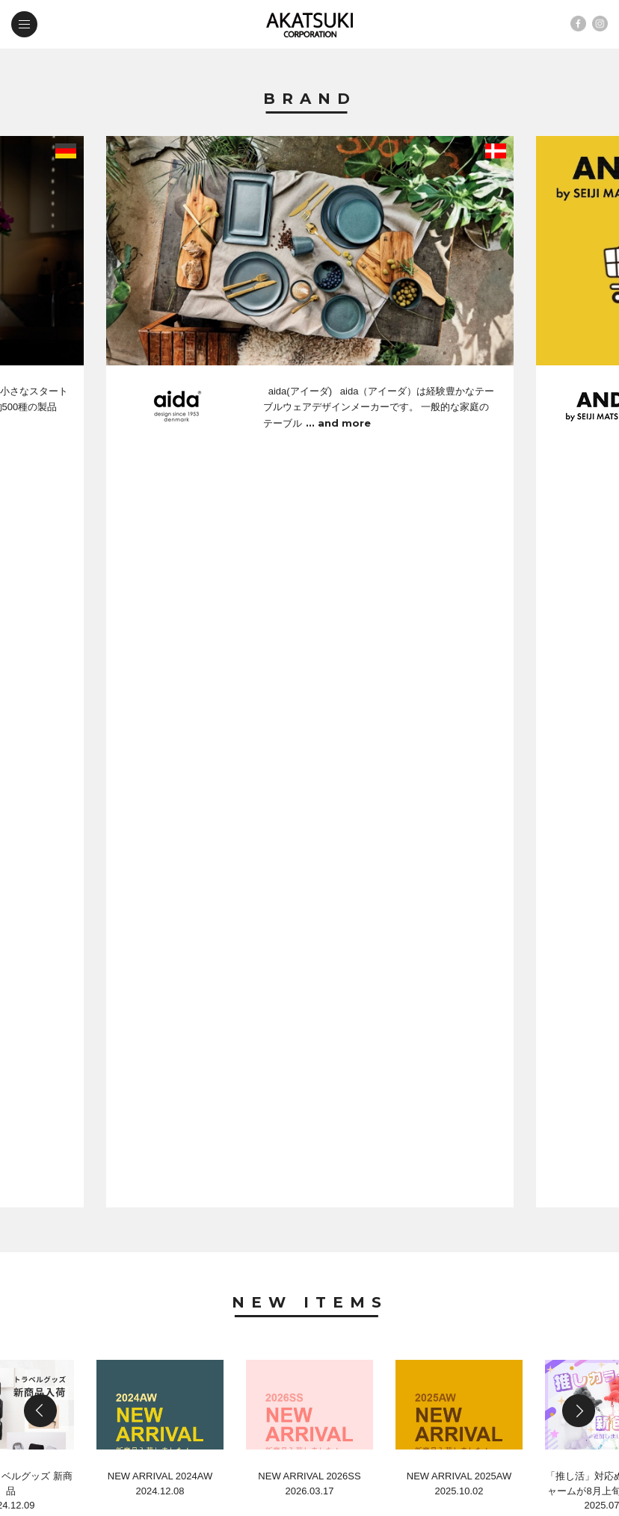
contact (80, 1382)
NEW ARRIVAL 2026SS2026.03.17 (309, 761)
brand (74, 1318)
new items (201, 1318)
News (309, 896)
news (71, 1350)
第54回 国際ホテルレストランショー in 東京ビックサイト (290, 1185)
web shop (200, 1382)
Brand (310, 99)
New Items (310, 543)
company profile (222, 1350)
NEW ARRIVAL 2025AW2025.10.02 (459, 761)
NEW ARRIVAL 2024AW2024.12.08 (160, 761)
